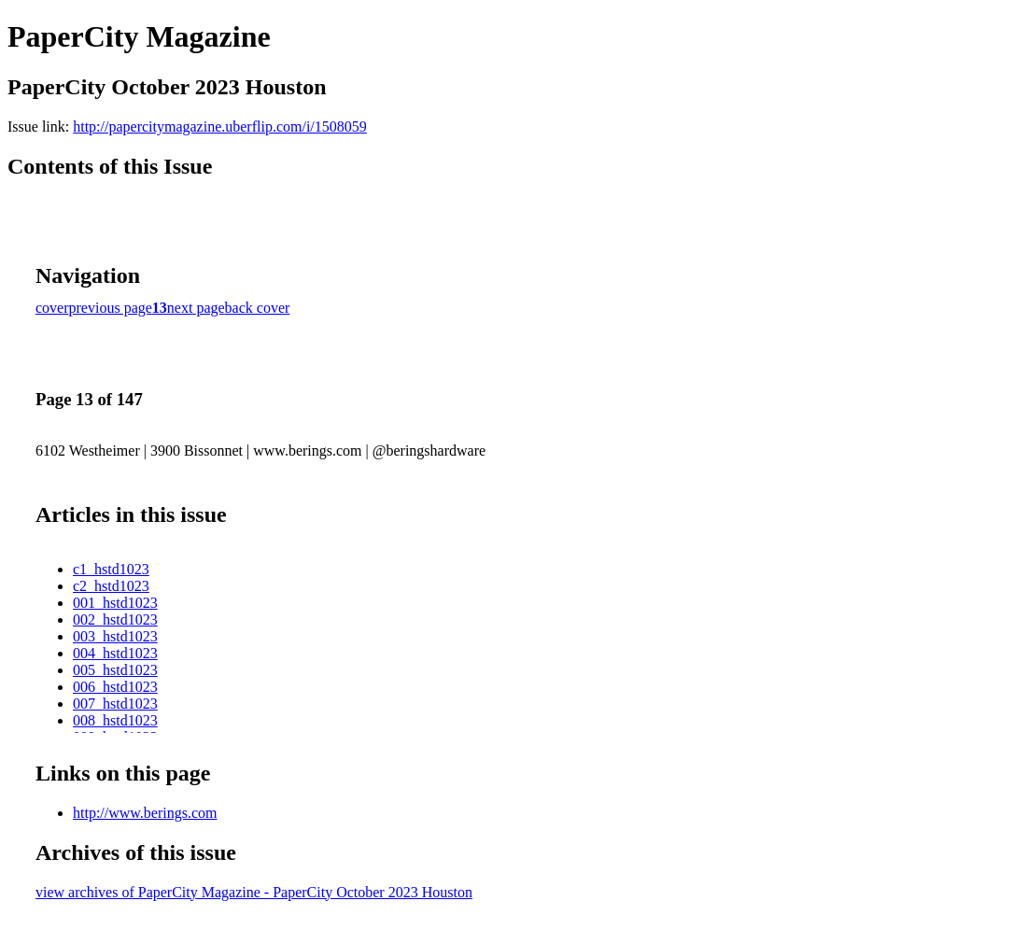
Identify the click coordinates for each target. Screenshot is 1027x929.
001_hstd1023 (115, 603)
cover (52, 308)
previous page (110, 308)
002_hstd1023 (115, 619)
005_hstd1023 (115, 670)
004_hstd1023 (115, 653)
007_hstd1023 (115, 703)
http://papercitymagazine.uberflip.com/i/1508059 (220, 126)
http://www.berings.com (145, 813)
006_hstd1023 (115, 687)
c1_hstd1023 (111, 569)
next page (196, 308)
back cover (257, 308)
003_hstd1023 (115, 636)
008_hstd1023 (115, 720)
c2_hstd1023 (111, 586)
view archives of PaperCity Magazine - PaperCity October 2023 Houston (253, 892)
